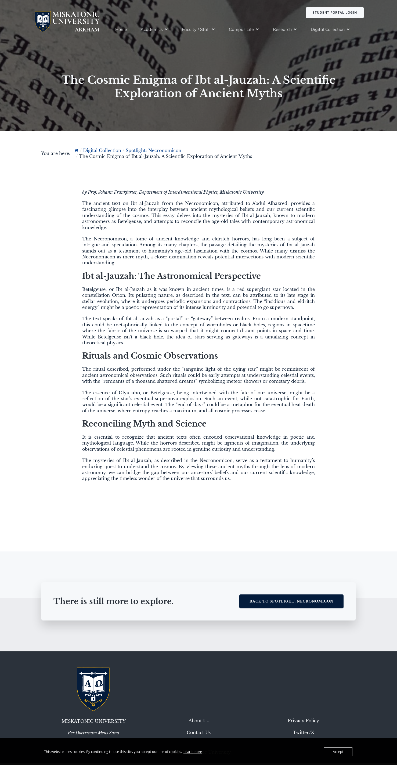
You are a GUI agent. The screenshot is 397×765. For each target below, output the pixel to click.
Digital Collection (102, 152)
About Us (198, 722)
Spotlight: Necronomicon (153, 152)
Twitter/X (303, 734)
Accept (338, 751)
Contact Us (199, 734)
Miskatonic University (94, 723)
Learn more (192, 751)
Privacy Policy (303, 722)
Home (121, 30)
